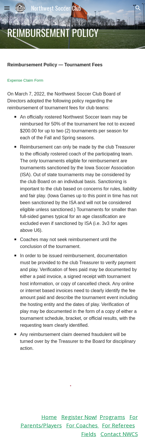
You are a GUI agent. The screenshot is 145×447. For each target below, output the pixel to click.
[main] (72, 32)
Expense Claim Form (25, 80)
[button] (7, 8)
